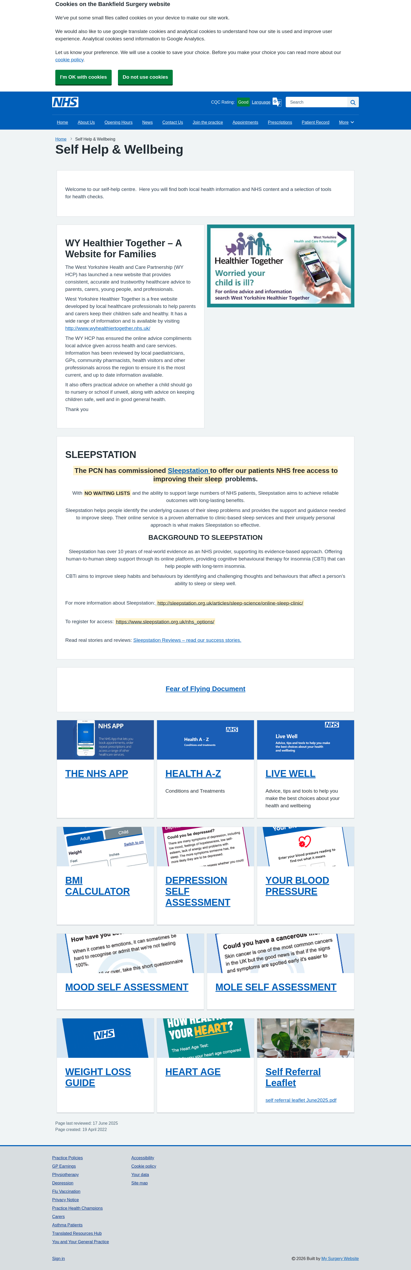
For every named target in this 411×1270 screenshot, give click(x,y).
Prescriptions (280, 122)
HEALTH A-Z (193, 773)
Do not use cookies (145, 76)
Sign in (58, 1258)
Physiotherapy (65, 1174)
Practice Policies (67, 1158)
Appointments (245, 122)
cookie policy (69, 59)
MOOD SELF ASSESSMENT (126, 987)
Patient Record (315, 122)
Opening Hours (119, 122)
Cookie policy (143, 1166)
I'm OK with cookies (83, 76)
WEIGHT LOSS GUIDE (98, 1077)
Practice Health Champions (77, 1208)
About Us (86, 122)
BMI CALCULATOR (97, 886)
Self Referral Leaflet (293, 1077)
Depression (62, 1183)
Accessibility (142, 1158)
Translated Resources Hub (77, 1233)
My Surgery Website (340, 1258)
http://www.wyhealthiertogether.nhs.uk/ (107, 328)
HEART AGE (193, 1071)
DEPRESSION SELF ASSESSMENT (197, 891)
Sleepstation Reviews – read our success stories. (187, 640)
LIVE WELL (291, 773)
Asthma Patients (67, 1225)
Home (62, 122)
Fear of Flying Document (205, 688)
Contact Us (172, 122)
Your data (140, 1174)
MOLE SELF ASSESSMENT (276, 987)
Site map (139, 1183)
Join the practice (208, 122)
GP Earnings (64, 1166)
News (147, 122)
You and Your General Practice (80, 1242)
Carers (58, 1216)
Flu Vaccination (66, 1191)
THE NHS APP (96, 773)
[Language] (267, 102)
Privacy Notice (65, 1200)
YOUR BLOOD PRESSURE (297, 886)
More (346, 122)
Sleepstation (189, 470)
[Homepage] (65, 102)
